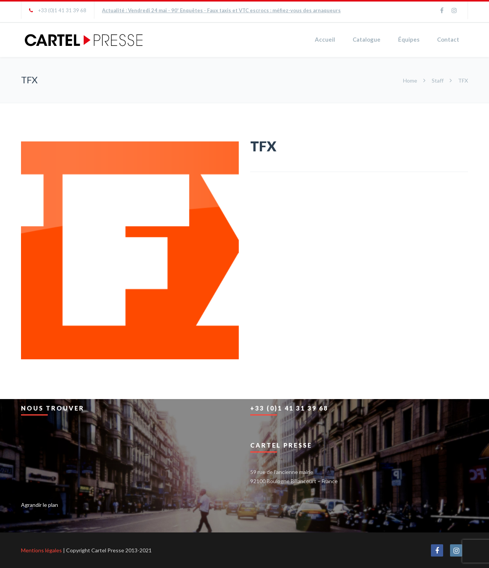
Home (410, 80)
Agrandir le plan (39, 504)
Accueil (325, 39)
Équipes (408, 39)
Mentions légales (41, 550)
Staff (438, 80)
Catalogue (367, 39)
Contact (448, 39)
